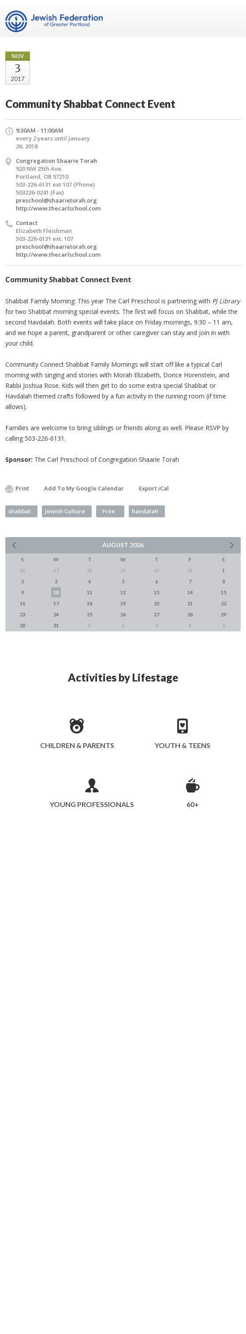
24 (56, 614)
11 (89, 592)
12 (123, 592)
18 (89, 603)
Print (17, 488)
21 (190, 603)
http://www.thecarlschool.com (58, 208)
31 (56, 625)
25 (89, 614)
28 (190, 614)
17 (56, 603)
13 (156, 592)
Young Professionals (92, 804)
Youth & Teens (182, 745)
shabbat (19, 511)
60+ (192, 804)
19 (123, 603)
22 (223, 603)
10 (56, 592)
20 (156, 603)
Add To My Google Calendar (84, 488)
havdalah (145, 511)
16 (22, 603)
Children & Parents (77, 745)
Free (108, 511)
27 (156, 614)
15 (223, 592)
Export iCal (154, 488)
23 (22, 614)
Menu (230, 18)
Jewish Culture (65, 511)
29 (223, 614)
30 (22, 625)
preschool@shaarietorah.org (56, 200)
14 (190, 592)
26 (123, 614)
